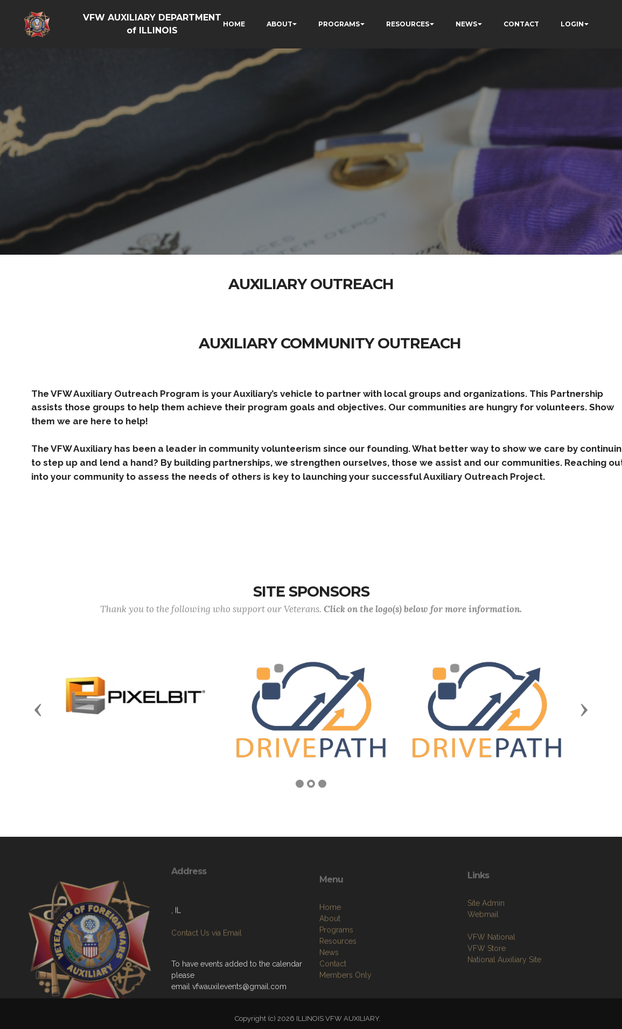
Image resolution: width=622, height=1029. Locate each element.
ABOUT (279, 24)
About (329, 958)
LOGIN (572, 24)
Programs (336, 969)
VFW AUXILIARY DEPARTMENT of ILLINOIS (152, 24)
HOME (234, 24)
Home (330, 946)
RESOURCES (407, 24)
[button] (38, 709)
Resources (338, 980)
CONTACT (521, 24)
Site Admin (486, 935)
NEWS (466, 24)
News (329, 992)
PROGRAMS (339, 24)
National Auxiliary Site (504, 992)
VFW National (491, 969)
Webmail (483, 946)
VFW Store (486, 980)
